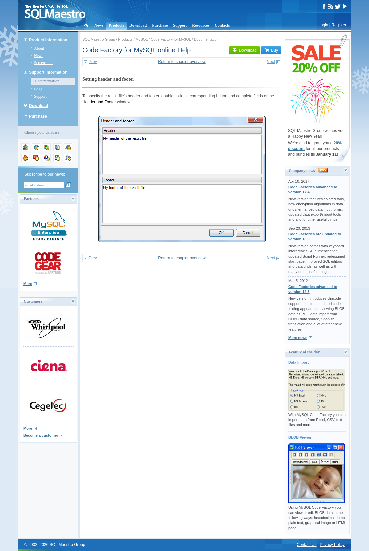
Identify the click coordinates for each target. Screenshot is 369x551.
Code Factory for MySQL (171, 39)
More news (297, 338)
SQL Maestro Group (98, 39)
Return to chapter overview (181, 61)
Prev (93, 61)
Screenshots (43, 62)
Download (138, 25)
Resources (200, 25)
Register (338, 25)
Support (180, 25)
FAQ (38, 89)
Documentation (47, 81)
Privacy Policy (332, 544)
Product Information (48, 40)
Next (271, 61)
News (98, 25)
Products (116, 25)
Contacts (222, 25)
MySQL (142, 39)
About (39, 48)
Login (323, 25)
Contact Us (306, 544)
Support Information (48, 72)
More (27, 284)
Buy (271, 50)
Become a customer (40, 435)
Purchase (160, 25)
